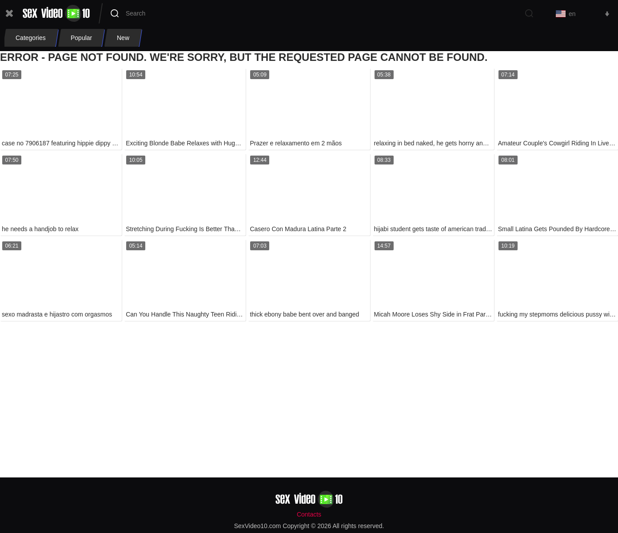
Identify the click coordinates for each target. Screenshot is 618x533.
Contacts (309, 514)
